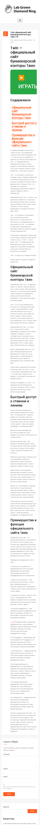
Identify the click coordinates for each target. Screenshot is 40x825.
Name (5, 711)
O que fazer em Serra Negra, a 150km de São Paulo (19, 768)
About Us (5, 809)
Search (6, 748)
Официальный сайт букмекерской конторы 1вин (21, 111)
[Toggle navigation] (20, 20)
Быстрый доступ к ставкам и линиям (24, 123)
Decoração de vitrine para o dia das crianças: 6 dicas (19, 764)
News (12, 41)
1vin (13, 581)
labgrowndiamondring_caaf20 (21, 39)
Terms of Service (7, 812)
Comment (6, 696)
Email (5, 718)
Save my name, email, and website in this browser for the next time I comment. (19, 729)
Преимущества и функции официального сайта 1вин (23, 135)
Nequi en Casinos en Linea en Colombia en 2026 (18, 776)
